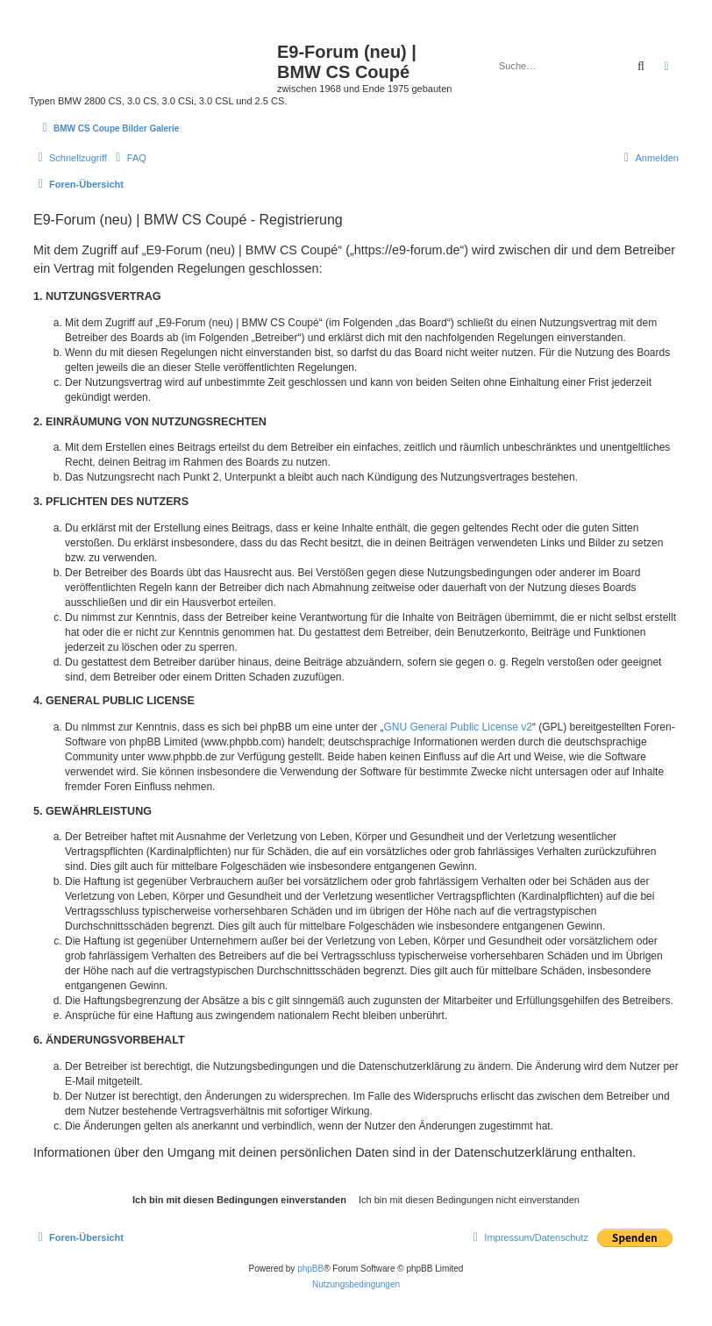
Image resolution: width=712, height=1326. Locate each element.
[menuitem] (128, 157)
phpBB (310, 1268)
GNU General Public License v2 (458, 727)
